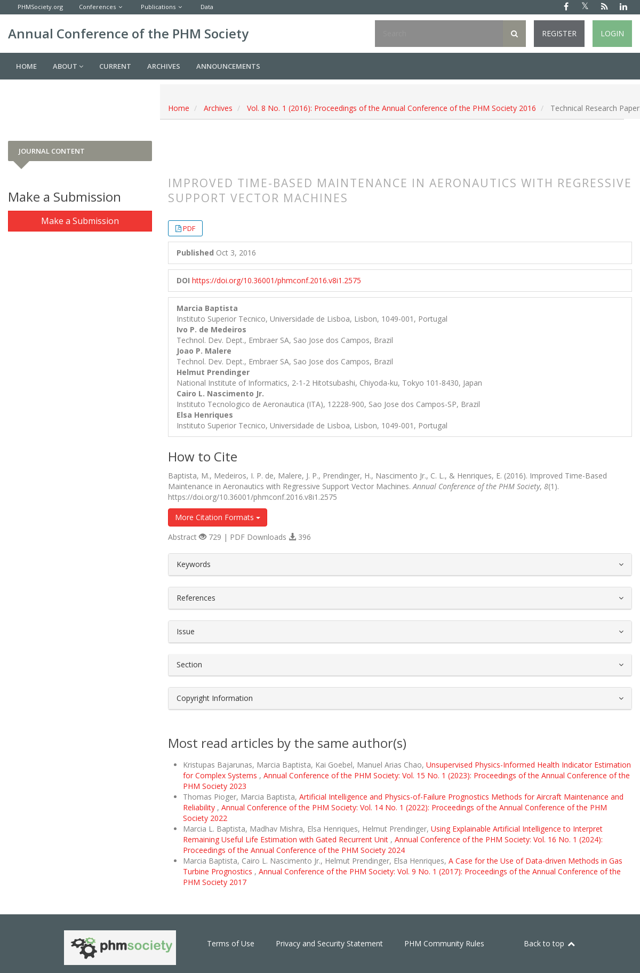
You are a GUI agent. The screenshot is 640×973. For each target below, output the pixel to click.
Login (612, 33)
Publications (158, 7)
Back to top (550, 943)
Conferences (97, 7)
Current (115, 66)
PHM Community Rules (444, 943)
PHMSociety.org (40, 7)
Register (559, 33)
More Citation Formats (217, 517)
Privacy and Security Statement (329, 943)
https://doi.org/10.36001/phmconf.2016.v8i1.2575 (276, 280)
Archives (163, 66)
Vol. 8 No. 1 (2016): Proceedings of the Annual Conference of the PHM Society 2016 (391, 108)
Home (26, 66)
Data (207, 7)
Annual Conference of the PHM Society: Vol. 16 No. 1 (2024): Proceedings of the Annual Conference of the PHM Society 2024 (393, 844)
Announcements (228, 66)
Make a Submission (80, 221)
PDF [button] (189, 228)
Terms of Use (230, 943)
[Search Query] (439, 33)
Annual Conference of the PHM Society (128, 33)
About (68, 66)
